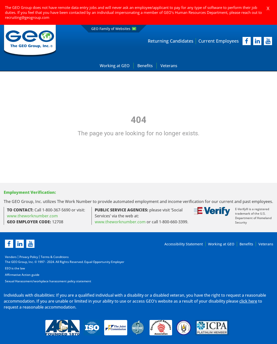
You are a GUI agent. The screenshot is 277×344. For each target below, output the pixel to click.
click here (248, 301)
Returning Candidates (170, 41)
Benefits (145, 65)
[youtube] (268, 41)
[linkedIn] (257, 41)
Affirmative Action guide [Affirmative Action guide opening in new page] (22, 275)
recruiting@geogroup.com (27, 17)
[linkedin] (20, 244)
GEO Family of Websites (113, 28)
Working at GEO (115, 65)
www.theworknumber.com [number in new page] (120, 222)
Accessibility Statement (183, 244)
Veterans (168, 65)
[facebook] (247, 41)
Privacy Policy (28, 257)
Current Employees (218, 41)
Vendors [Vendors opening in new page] (11, 257)
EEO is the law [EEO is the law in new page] (15, 268)
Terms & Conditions (55, 257)
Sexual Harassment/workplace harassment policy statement (48, 281)
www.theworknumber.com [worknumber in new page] (32, 216)
